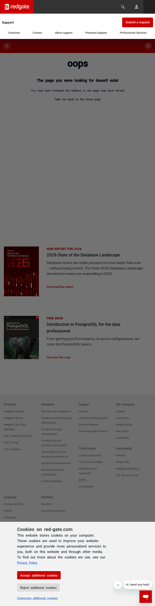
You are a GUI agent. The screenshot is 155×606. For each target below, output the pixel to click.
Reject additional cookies (38, 587)
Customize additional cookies (37, 597)
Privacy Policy (28, 562)
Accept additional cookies (39, 575)
